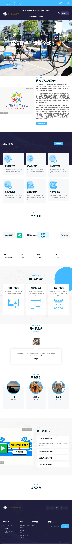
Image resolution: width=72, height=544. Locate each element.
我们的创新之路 (41, 123)
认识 (29, 10)
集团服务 (48, 10)
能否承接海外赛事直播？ (46, 451)
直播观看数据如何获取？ (46, 458)
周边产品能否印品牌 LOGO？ (47, 464)
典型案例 (37, 10)
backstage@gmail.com (20, 2)
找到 (36, 16)
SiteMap (34, 525)
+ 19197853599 (8, 2)
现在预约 (65, 13)
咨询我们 (18, 54)
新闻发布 (43, 10)
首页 (23, 10)
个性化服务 (7, 54)
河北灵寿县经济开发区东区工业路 (12, 4)
